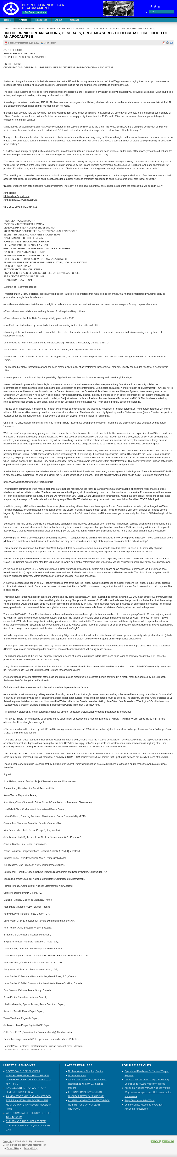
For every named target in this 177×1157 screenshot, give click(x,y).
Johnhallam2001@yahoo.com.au (20, 200)
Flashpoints (28, 28)
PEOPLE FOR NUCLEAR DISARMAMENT (43, 6)
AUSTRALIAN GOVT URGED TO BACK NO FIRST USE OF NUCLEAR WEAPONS (89, 1104)
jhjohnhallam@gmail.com (16, 196)
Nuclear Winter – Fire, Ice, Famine (85, 1071)
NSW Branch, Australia (34, 12)
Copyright (7, 1141)
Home (6, 28)
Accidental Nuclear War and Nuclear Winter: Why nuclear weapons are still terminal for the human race (147, 1092)
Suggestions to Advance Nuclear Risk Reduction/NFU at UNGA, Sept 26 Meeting (87, 1083)
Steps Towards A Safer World (139, 1100)
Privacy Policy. (30, 1148)
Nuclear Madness (77, 1075)
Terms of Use (13, 1148)
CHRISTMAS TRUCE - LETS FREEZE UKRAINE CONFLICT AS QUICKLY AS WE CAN (28, 1125)
